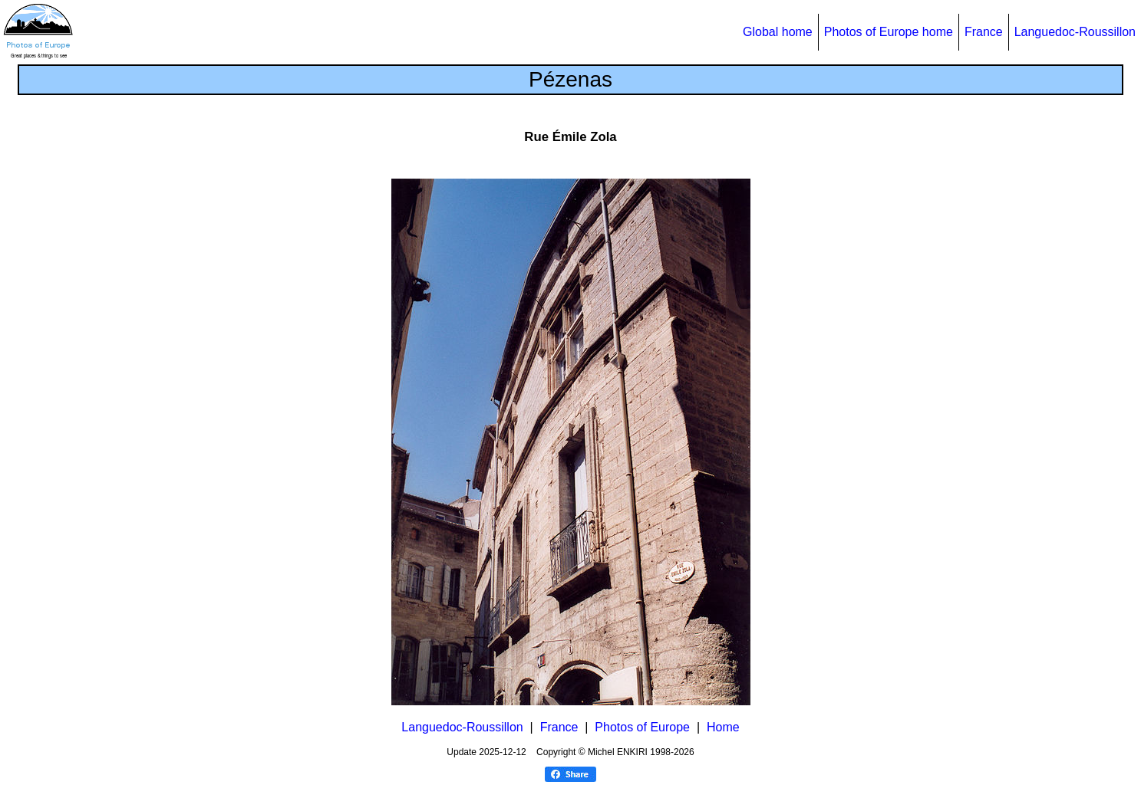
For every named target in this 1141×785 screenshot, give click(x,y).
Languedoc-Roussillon (1075, 31)
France (984, 31)
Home (723, 727)
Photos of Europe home (888, 31)
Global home (778, 31)
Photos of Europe (642, 727)
